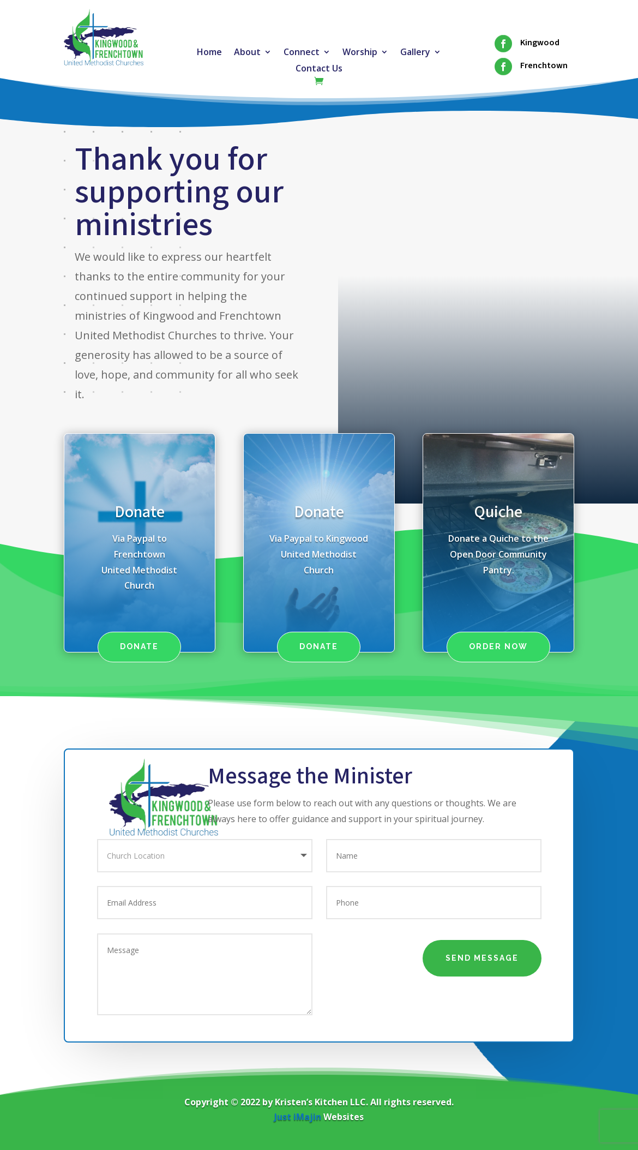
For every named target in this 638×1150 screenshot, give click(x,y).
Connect (302, 53)
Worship (359, 53)
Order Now (498, 646)
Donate (140, 512)
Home (209, 53)
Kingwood (539, 43)
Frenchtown (544, 65)
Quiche (498, 512)
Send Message (482, 958)
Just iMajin (297, 1117)
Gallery (415, 53)
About (247, 53)
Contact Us (319, 69)
